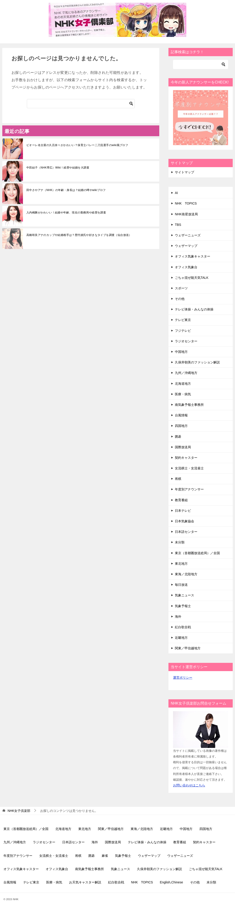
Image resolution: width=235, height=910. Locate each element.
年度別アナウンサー (189, 489)
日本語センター (186, 532)
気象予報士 (183, 606)
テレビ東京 (183, 320)
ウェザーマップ (186, 246)
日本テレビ (183, 510)
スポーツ (181, 288)
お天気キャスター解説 (85, 882)
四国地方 (181, 426)
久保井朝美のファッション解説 (197, 362)
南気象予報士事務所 (189, 405)
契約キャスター (186, 457)
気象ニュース (184, 595)
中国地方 (181, 352)
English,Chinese (171, 882)
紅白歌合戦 (183, 627)
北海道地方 (183, 383)
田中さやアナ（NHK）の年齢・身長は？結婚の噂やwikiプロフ (66, 190)
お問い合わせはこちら (189, 785)
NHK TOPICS (186, 203)
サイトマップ (184, 172)
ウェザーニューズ (188, 235)
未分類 (180, 542)
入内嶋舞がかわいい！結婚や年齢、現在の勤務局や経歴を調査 (66, 212)
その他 (180, 299)
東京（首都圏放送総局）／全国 (197, 553)
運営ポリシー (182, 677)
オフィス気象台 (186, 267)
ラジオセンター (186, 341)
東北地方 (181, 563)
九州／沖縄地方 (186, 373)
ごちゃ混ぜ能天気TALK (191, 277)
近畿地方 (181, 637)
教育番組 (181, 500)
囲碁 (178, 436)
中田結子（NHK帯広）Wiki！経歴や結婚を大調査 (57, 167)
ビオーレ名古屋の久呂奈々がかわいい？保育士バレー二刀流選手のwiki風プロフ (77, 145)
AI (176, 193)
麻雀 (105, 855)
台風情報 (181, 415)
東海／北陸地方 (186, 574)
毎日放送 (181, 584)
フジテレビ (183, 330)
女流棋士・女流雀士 (189, 468)
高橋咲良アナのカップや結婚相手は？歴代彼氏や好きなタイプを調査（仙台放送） (79, 235)
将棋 (178, 479)
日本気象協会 (184, 521)
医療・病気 (183, 394)
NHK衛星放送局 (186, 214)
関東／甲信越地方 (188, 648)
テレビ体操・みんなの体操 (194, 309)
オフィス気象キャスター (192, 256)
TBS (178, 225)
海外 (178, 616)
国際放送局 (183, 447)
